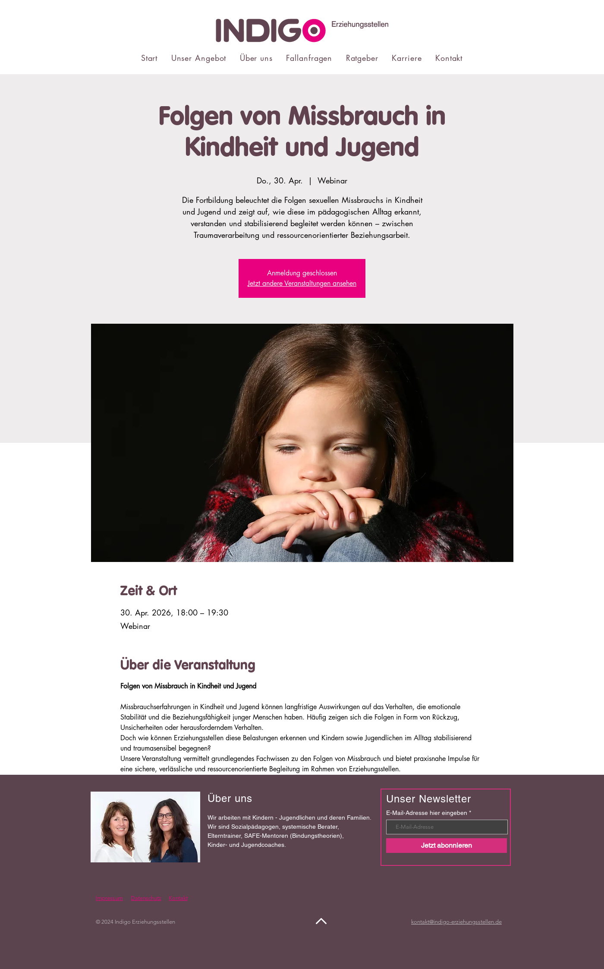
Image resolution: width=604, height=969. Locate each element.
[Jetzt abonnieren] (446, 845)
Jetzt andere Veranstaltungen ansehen (302, 283)
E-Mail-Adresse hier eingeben (426, 813)
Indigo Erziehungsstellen (145, 921)
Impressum (109, 898)
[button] (198, 57)
